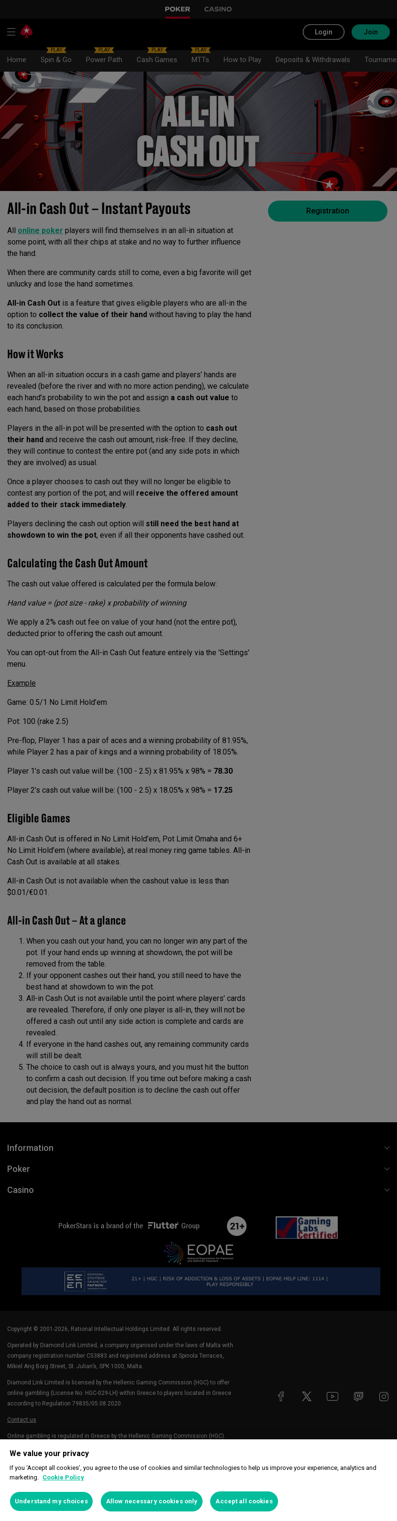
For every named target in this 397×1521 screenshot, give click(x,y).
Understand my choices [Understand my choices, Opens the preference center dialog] (51, 1501)
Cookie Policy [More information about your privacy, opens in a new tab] (63, 1477)
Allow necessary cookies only (152, 1501)
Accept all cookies (243, 1501)
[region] (198, 1480)
